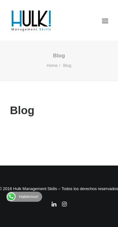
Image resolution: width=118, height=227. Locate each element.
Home (52, 65)
